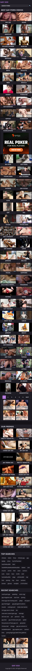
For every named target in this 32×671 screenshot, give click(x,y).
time (3, 632)
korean (4, 583)
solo (28, 567)
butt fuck (16, 597)
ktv (17, 610)
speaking (14, 594)
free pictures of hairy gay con (10, 623)
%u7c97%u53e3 (16, 561)
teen (13, 564)
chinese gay (21, 558)
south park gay (6, 594)
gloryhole (22, 623)
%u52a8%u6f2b (6, 577)
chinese (4, 558)
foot (3, 580)
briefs (17, 574)
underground (11, 607)
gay (28, 558)
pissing (8, 580)
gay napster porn (17, 629)
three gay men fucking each (9, 600)
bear (13, 574)
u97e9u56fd (20, 577)
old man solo (5, 616)
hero (17, 580)
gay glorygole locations (18, 604)
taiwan (23, 567)
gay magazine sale (7, 597)
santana (23, 580)
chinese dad (5, 626)
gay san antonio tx (21, 626)
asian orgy (22, 594)
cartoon (25, 571)
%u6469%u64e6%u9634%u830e (11, 567)
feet (14, 571)
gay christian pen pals (15, 620)
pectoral (17, 616)
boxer (8, 574)
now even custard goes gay (9, 613)
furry (14, 558)
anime (9, 571)
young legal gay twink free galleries (16, 632)
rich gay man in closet (8, 610)
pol (12, 616)
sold (23, 574)
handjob (16, 583)
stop (22, 616)
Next (27, 397)
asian (18, 571)
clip (27, 577)
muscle (4, 571)
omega (12, 626)
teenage (21, 613)
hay (13, 580)
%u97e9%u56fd (6, 564)
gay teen (4, 620)
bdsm (9, 558)
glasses (10, 583)
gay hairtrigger (6, 604)
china (8, 561)
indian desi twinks (22, 607)
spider (24, 620)
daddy (3, 561)
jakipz (21, 600)
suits (3, 574)
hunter (4, 636)
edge (13, 577)
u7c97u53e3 (23, 583)
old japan (27, 600)
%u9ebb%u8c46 (6, 629)
